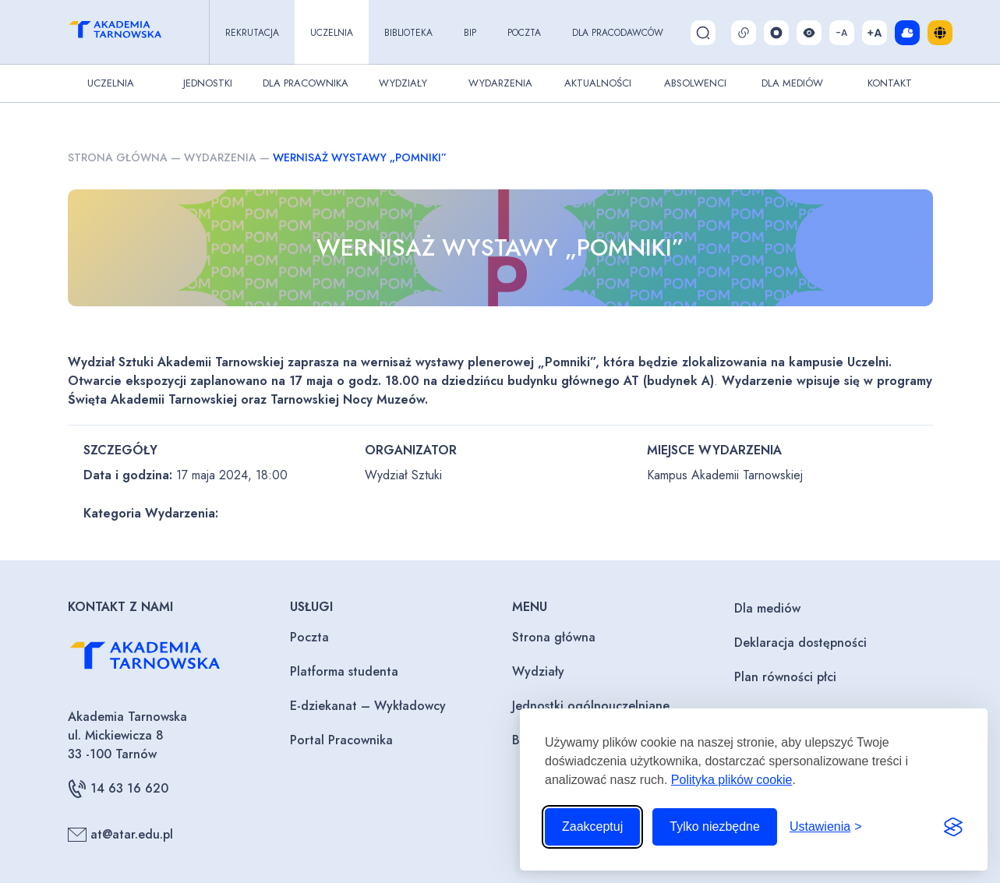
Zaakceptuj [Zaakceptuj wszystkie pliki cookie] (592, 826)
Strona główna (118, 157)
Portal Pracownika (341, 740)
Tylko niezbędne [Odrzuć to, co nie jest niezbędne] (715, 826)
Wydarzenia (500, 83)
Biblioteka (408, 33)
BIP (470, 33)
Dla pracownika (305, 83)
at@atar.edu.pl (120, 834)
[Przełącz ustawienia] (826, 827)
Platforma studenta (344, 671)
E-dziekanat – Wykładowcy (368, 706)
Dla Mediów (792, 83)
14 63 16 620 (118, 788)
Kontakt (889, 83)
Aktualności (597, 83)
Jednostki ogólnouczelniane (591, 706)
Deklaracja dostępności (800, 643)
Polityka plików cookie (732, 779)
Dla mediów (767, 608)
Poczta (524, 33)
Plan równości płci (785, 677)
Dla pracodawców (617, 33)
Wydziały (403, 83)
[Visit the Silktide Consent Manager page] (953, 827)
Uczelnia (331, 33)
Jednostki (207, 83)
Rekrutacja (252, 33)
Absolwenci (695, 83)
